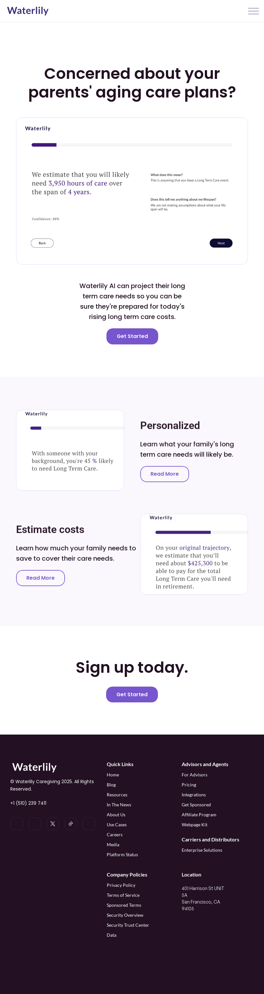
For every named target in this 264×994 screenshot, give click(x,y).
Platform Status (122, 854)
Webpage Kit (194, 824)
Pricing (189, 784)
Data (111, 935)
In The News (119, 804)
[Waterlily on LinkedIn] (16, 823)
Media (113, 844)
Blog (111, 784)
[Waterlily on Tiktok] (70, 823)
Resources (117, 794)
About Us (116, 814)
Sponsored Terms (124, 905)
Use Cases (117, 824)
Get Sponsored (196, 804)
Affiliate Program (199, 814)
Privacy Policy (121, 885)
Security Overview (125, 915)
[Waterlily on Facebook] (88, 823)
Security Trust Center (128, 925)
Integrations (194, 794)
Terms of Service (123, 895)
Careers (115, 834)
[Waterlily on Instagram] (34, 823)
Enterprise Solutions (202, 850)
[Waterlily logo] (27, 11)
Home (113, 774)
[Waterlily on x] (52, 823)
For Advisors (194, 774)
